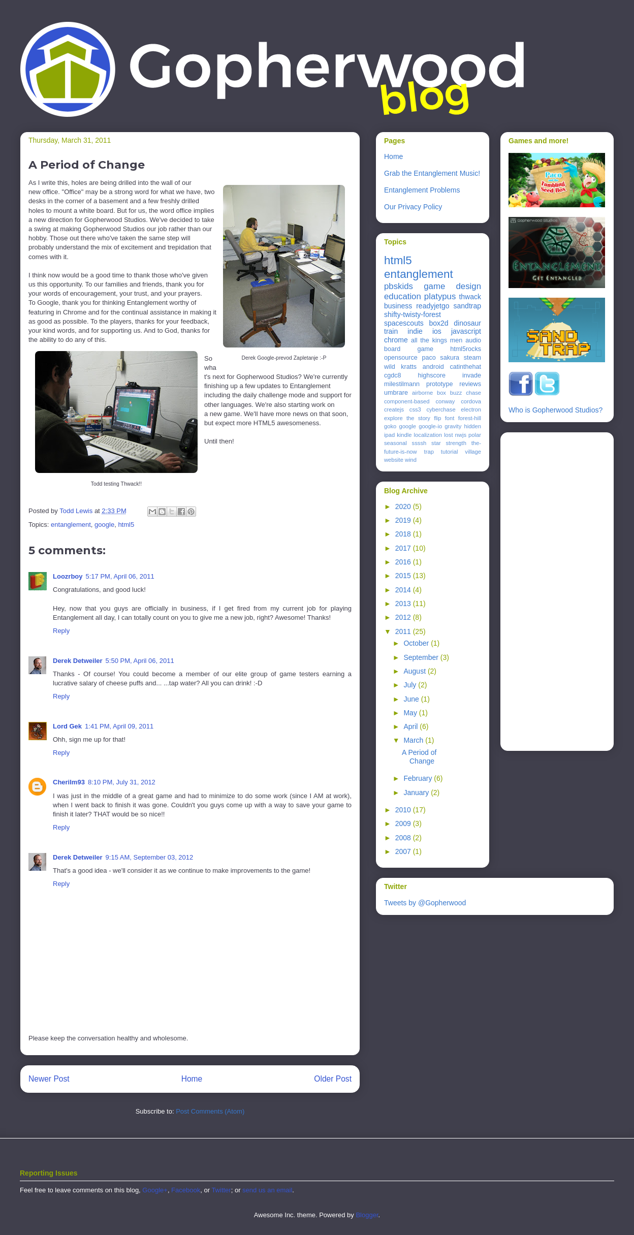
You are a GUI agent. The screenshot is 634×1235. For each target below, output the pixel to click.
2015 (404, 576)
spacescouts (404, 323)
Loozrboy (68, 576)
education (402, 296)
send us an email (267, 1190)
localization (428, 435)
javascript (466, 331)
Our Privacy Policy (413, 207)
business (398, 306)
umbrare (396, 392)
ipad (389, 435)
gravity (453, 426)
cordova (471, 401)
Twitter (221, 1190)
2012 (404, 617)
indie (415, 331)
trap (429, 452)
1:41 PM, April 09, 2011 (119, 726)
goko (390, 426)
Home (192, 1078)
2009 (404, 823)
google (104, 524)
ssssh (419, 443)
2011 (404, 631)
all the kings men (436, 340)
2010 (404, 810)
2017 (404, 548)
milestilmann (402, 384)
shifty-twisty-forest (412, 314)
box (441, 393)
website (393, 460)
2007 (404, 851)
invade (471, 375)
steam (472, 357)
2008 (404, 838)
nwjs (460, 435)
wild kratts (400, 366)
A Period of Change (419, 756)
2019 (404, 520)
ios (436, 331)
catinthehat (465, 366)
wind (411, 460)
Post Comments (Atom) (210, 1111)
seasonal (395, 443)
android (433, 366)
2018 (404, 534)
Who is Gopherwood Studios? (556, 410)
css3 (415, 409)
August (415, 671)
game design (452, 286)
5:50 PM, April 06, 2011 (140, 660)
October (417, 643)
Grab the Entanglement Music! (432, 173)
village (473, 452)
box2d (438, 323)
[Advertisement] (549, 588)
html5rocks (465, 349)
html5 (126, 524)
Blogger (367, 1215)
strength (456, 443)
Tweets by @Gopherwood (425, 903)
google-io (430, 426)
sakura (449, 357)
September (421, 657)
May (411, 713)
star (436, 443)
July (410, 685)
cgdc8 (392, 375)
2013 (404, 603)
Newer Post (49, 1078)
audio (473, 340)
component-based (407, 401)
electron (471, 409)
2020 (404, 506)
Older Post (333, 1078)
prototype (439, 384)
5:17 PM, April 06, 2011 (120, 576)
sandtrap (467, 306)
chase (473, 393)
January (417, 792)
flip (437, 418)
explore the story (407, 418)
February (418, 778)
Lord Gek (67, 726)
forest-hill (469, 418)
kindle (404, 435)
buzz (456, 393)
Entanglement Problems (422, 190)
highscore (432, 375)
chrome (396, 340)
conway (445, 401)
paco (428, 357)
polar (474, 435)
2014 (404, 590)
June (412, 699)
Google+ (155, 1190)
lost (448, 435)
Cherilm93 (69, 782)
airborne (422, 393)
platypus (440, 296)
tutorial (449, 452)
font (450, 418)
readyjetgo (432, 306)
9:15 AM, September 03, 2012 (150, 857)
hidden (472, 426)
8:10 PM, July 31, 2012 (121, 782)
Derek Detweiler (78, 660)
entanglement (71, 524)
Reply (61, 631)
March (414, 740)
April (411, 726)
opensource (401, 357)
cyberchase (440, 409)
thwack (470, 297)
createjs (394, 409)
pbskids (398, 286)
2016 (404, 562)
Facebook (185, 1190)
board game (408, 349)
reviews (470, 384)
